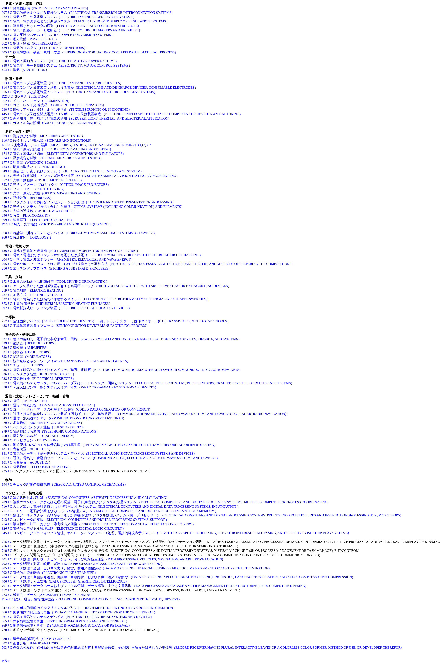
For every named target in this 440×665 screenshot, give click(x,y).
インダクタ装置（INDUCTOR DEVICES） (44, 374)
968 (4, 237)
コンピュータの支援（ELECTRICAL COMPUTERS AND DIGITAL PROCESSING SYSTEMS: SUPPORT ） (91, 519)
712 (4, 515)
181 (4, 449)
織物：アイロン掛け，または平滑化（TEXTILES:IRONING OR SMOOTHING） (72, 109)
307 (4, 12)
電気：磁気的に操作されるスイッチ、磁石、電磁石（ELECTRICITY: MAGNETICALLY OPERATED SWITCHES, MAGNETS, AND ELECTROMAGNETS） (128, 370)
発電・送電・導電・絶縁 (22, 4)
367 (4, 458)
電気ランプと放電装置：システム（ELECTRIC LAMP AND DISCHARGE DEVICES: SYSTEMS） (85, 92)
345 (4, 533)
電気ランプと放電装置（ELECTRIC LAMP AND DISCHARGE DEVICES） (68, 83)
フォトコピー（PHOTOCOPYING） (39, 189)
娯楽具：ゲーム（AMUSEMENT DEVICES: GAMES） (53, 595)
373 (4, 303)
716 (4, 546)
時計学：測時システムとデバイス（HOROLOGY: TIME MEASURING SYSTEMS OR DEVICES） (85, 233)
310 (4, 26)
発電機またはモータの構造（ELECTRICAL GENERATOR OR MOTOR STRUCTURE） (77, 26)
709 (4, 502)
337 (4, 299)
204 (4, 259)
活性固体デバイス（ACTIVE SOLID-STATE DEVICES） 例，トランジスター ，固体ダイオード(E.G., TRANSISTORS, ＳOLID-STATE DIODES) (120, 321)
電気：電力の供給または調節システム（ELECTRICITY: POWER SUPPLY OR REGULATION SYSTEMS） (91, 21)
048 (4, 123)
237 (4, 295)
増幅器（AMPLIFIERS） (31, 347)
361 (4, 617)
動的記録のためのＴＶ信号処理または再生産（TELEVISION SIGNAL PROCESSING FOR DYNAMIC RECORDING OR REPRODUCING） (115, 445)
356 (4, 193)
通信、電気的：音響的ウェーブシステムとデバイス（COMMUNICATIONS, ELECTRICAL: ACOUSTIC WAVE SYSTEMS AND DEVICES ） (116, 458)
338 (4, 378)
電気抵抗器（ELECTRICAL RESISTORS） (44, 378)
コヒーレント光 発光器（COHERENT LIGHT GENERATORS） (59, 105)
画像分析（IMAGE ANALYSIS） (37, 643)
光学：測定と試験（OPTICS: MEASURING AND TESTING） (58, 193)
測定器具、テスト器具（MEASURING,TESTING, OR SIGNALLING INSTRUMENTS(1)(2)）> (82, 145)
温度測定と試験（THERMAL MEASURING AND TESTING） (58, 158)
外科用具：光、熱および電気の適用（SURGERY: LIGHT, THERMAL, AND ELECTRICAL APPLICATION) (91, 118)
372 (4, 105)
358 (4, 202)
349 (4, 171)
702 (4, 564)
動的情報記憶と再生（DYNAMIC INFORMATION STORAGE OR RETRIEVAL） (72, 625)
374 (4, 158)
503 (4, 647)
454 (4, 70)
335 (4, 370)
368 (4, 233)
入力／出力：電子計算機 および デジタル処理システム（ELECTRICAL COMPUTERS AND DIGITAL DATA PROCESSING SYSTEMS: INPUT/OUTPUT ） (126, 506)
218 (4, 286)
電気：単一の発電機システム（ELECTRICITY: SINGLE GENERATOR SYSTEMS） (74, 17)
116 (4, 140)
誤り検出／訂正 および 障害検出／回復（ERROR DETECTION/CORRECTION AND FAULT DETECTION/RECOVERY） (104, 524)
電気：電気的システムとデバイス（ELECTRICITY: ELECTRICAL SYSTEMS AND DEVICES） (83, 617)
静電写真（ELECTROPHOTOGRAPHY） (43, 220)
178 (4, 400)
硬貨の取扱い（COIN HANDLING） (40, 167)
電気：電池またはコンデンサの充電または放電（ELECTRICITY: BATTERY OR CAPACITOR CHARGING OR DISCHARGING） (108, 255)
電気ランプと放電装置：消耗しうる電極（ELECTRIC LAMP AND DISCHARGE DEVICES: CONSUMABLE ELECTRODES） (105, 87)
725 (4, 471)
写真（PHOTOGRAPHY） (32, 215)
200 (4, 30)
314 (4, 87)
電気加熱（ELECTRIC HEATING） (39, 290)
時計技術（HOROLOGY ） (33, 237)
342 (4, 414)
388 (4, 65)
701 (4, 559)
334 (4, 365)
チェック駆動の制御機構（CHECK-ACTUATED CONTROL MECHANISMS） (70, 484)
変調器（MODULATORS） (33, 356)
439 (4, 48)
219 (4, 290)
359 (4, 206)
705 (4, 568)
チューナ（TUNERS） (29, 365)
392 (4, 308)
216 (4, 268)
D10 (5, 145)
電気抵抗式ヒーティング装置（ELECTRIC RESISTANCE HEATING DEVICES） (72, 308)
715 (4, 541)
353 (4, 184)
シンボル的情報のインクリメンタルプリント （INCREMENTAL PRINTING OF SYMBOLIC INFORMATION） (95, 608)
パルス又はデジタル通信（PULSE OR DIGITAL (48, 427)
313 (4, 83)
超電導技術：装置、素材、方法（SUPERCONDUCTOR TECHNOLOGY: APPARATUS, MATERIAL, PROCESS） (95, 52)
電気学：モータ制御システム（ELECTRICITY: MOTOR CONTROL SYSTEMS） (72, 65)
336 (4, 374)
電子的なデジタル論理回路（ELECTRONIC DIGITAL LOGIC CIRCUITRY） (69, 528)
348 (4, 440)
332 (4, 356)
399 (4, 220)
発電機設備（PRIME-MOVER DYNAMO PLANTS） (51, 8)
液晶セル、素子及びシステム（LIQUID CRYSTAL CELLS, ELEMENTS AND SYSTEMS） (79, 171)
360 (4, 612)
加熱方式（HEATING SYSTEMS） (38, 295)
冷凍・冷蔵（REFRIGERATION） (38, 43)
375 (4, 427)
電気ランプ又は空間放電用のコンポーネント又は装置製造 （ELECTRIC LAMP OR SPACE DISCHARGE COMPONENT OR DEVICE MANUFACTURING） (128, 114)
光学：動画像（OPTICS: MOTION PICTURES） (48, 180)
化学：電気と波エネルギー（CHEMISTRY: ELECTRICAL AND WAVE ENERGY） (73, 259)
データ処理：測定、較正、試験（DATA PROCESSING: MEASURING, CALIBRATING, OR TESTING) (87, 564)
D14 (5, 599)
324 (4, 149)
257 (4, 321)
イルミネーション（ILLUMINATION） (42, 101)
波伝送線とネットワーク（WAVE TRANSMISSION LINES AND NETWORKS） (71, 361)
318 (4, 61)
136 (4, 251)
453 (4, 167)
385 (4, 211)
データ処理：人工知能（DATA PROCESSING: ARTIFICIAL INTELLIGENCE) (70, 581)
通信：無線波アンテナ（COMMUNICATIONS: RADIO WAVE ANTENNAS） (69, 418)
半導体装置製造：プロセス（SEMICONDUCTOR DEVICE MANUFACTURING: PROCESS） (81, 325)
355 (4, 189)
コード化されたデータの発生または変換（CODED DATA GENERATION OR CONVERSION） (82, 409)
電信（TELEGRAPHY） (31, 400)
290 (4, 8)
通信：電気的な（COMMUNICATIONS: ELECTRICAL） (55, 405)
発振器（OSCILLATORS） (32, 352)
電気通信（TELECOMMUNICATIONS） (43, 467)
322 (4, 17)
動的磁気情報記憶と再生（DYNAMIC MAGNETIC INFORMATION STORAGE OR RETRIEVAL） (85, 612)
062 (4, 43)
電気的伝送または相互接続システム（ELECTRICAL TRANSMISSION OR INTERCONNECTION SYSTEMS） (94, 12)
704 (4, 577)
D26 (5, 96)
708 (4, 497)
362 (4, 101)
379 (4, 431)
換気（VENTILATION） (31, 70)
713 (4, 519)
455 (4, 467)
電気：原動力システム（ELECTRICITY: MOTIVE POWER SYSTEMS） (66, 61)
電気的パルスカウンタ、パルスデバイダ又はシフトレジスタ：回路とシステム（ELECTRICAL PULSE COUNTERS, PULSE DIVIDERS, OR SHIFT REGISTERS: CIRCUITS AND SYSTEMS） (153, 383)
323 (4, 21)
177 (4, 162)
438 (4, 325)
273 (4, 595)
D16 (5, 224)
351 (4, 175)
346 (4, 198)
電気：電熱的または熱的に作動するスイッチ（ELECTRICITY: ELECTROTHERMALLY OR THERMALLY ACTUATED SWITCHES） (111, 299)
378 (4, 387)
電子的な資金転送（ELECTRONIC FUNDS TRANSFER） (55, 572)
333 (4, 361)
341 (4, 409)
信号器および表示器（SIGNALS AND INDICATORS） (53, 140)
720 (4, 630)
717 (4, 590)
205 (4, 264)
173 (4, 281)
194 (4, 484)
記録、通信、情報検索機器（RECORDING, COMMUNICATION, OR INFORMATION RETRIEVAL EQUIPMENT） (98, 599)
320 (4, 255)
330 (4, 347)
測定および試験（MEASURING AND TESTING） (49, 136)
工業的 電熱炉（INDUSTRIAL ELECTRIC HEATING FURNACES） (62, 303)
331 (4, 352)
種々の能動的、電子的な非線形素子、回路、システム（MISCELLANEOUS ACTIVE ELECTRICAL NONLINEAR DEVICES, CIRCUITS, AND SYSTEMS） (127, 339)
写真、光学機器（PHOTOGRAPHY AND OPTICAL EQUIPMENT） (63, 224)
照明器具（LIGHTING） (32, 96)
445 (4, 114)
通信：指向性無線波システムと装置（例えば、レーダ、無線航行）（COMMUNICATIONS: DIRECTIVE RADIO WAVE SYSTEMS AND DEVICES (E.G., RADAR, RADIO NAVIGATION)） (151, 414)
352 (4, 180)
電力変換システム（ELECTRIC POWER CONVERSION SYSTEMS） (63, 34)
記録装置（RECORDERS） (33, 198)
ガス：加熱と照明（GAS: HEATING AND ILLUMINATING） (58, 123)
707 (4, 586)
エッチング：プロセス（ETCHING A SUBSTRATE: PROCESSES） (62, 268)
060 (4, 39)
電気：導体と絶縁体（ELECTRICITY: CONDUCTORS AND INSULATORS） (69, 153)
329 (4, 343)
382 (4, 643)
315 (4, 92)
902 (4, 572)
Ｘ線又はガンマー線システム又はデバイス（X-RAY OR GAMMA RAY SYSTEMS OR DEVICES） (85, 387)
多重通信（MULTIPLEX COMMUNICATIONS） (48, 423)
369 (4, 625)
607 (4, 118)
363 (4, 34)
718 (4, 550)
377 (4, 383)
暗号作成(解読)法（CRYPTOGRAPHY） (43, 639)
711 (4, 511)
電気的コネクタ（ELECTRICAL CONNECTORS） (50, 48)
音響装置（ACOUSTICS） (32, 449)
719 (4, 555)
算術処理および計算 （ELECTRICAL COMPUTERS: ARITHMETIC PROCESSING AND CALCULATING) (90, 497)
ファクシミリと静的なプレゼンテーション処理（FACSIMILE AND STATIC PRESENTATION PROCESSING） (94, 202)
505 (4, 52)
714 (4, 524)
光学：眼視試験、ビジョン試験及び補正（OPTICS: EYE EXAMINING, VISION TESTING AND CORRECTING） (96, 175)
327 (4, 339)
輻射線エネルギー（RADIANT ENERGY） (45, 436)
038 (4, 109)
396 (4, 215)
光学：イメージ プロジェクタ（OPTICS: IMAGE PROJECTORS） (62, 184)
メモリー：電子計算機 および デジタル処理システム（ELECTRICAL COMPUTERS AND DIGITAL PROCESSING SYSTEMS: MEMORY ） (115, 511)
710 (4, 506)
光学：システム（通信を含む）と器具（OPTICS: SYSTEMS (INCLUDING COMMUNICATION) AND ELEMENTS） (98, 206)
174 (4, 153)
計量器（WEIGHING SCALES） (37, 162)
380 (4, 639)
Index (5, 661)
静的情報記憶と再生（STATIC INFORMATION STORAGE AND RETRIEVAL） (71, 621)
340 (4, 405)
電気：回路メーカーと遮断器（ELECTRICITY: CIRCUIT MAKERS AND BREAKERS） (77, 30)
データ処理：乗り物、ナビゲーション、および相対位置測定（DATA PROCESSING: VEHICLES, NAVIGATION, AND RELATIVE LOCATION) (118, 559)
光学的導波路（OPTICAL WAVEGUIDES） (45, 211)
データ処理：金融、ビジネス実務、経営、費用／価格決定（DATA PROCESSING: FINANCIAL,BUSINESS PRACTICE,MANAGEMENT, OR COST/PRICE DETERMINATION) (141, 568)
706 (4, 581)
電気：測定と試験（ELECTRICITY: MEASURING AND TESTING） (63, 149)
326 (4, 528)
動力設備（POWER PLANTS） (36, 39)
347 (4, 608)
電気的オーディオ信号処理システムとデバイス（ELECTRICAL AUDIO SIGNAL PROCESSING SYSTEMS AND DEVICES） (105, 453)
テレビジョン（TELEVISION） (36, 440)
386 (4, 445)
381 (4, 453)
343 (4, 418)
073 (4, 136)
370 (4, 423)
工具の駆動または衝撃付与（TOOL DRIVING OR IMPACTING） (61, 281)
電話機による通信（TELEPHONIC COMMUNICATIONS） (56, 431)
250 (4, 436)
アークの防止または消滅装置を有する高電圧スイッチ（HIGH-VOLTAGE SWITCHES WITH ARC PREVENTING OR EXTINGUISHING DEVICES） (122, 286)
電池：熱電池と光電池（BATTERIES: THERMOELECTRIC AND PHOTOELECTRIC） (76, 251)
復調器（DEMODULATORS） (35, 343)
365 (4, 621)
